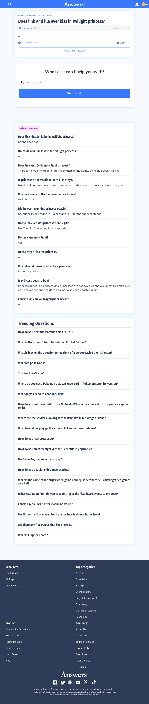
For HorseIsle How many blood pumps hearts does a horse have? (59, 514)
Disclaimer (81, 654)
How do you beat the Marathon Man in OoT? (45, 332)
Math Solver (11, 654)
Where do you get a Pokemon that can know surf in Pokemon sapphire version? (68, 384)
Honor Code (12, 635)
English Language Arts (88, 598)
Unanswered (12, 585)
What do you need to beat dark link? (41, 394)
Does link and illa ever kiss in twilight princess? (61, 21)
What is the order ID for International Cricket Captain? (52, 342)
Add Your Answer (74, 50)
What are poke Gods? (31, 363)
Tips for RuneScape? (31, 373)
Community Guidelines (17, 629)
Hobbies (32, 15)
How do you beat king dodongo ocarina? (43, 470)
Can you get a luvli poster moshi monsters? (45, 504)
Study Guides (12, 648)
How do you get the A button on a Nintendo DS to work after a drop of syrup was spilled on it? (73, 406)
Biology (80, 585)
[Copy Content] (121, 43)
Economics (81, 616)
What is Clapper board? (33, 535)
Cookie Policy (83, 660)
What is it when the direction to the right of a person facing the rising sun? (65, 353)
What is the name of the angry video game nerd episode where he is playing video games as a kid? (74, 481)
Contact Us (82, 635)
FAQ (7, 660)
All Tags (9, 579)
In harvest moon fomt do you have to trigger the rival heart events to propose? (68, 494)
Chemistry (81, 579)
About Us (81, 629)
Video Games (45, 15)
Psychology (82, 604)
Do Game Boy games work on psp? (40, 459)
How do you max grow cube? (36, 439)
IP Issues (81, 666)
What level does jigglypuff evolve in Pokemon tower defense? (57, 428)
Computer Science (86, 610)
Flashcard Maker (14, 641)
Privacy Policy (83, 648)
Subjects (22, 15)
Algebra (80, 573)
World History (83, 591)
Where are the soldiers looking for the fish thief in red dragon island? (62, 418)
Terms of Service (85, 641)
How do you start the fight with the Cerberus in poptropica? (55, 449)
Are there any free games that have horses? (45, 525)
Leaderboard (12, 573)
